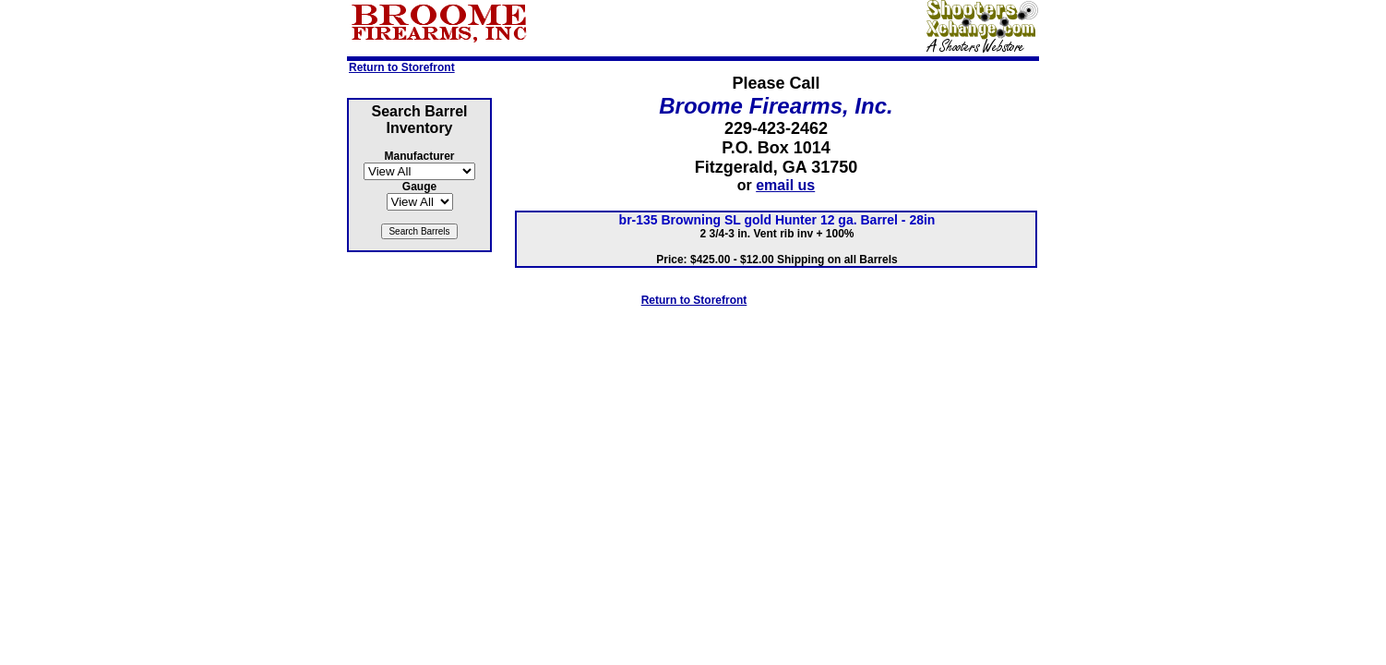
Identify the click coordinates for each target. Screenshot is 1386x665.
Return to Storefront (402, 67)
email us (785, 185)
